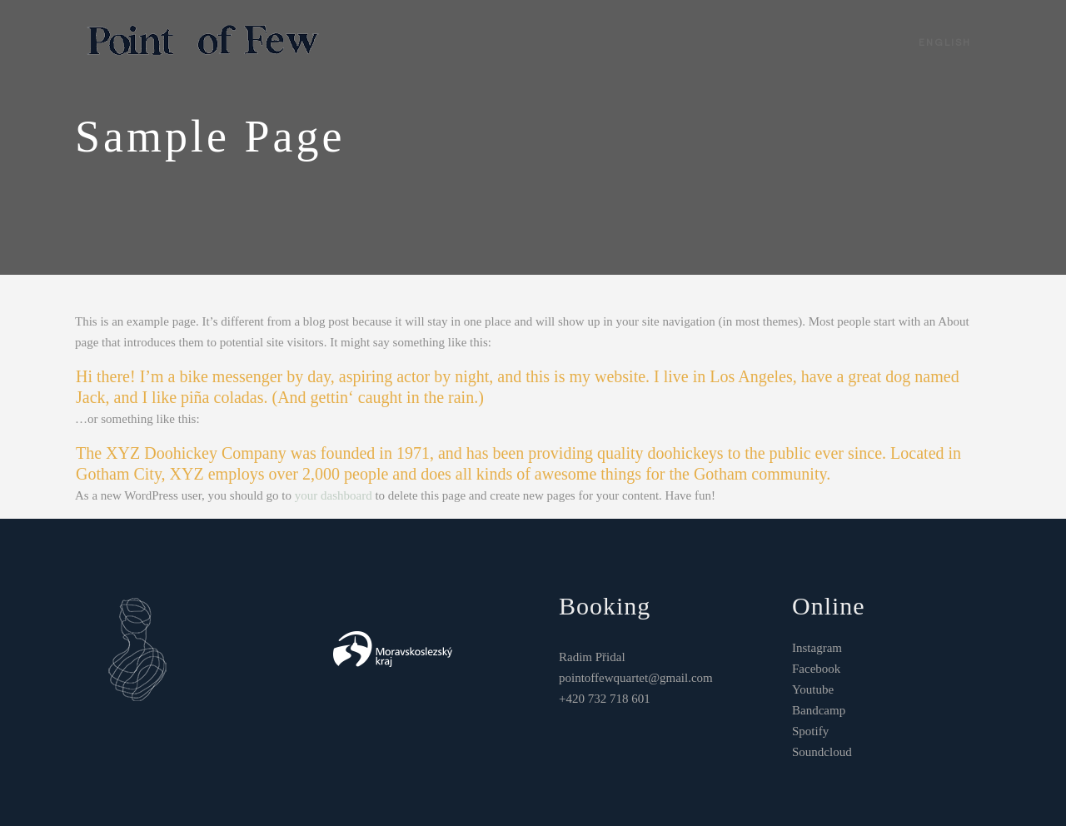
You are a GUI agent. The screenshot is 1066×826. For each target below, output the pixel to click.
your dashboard (333, 495)
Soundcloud (822, 752)
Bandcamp (818, 710)
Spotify (810, 731)
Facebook (816, 668)
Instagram (817, 647)
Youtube (813, 689)
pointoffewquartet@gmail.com (636, 677)
